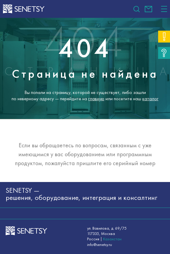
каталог (150, 98)
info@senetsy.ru (148, 9)
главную (96, 98)
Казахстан (112, 239)
